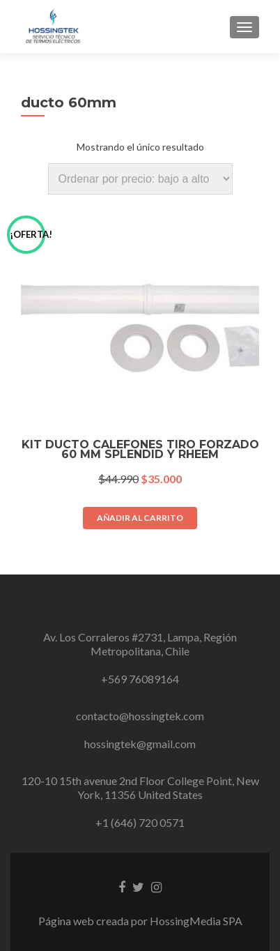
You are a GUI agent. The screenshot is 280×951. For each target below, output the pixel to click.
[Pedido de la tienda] (140, 179)
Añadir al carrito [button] (140, 517)
